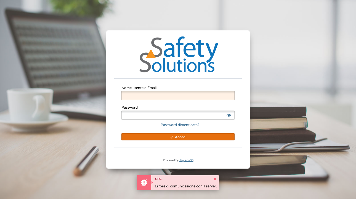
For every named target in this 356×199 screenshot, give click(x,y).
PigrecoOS (186, 160)
